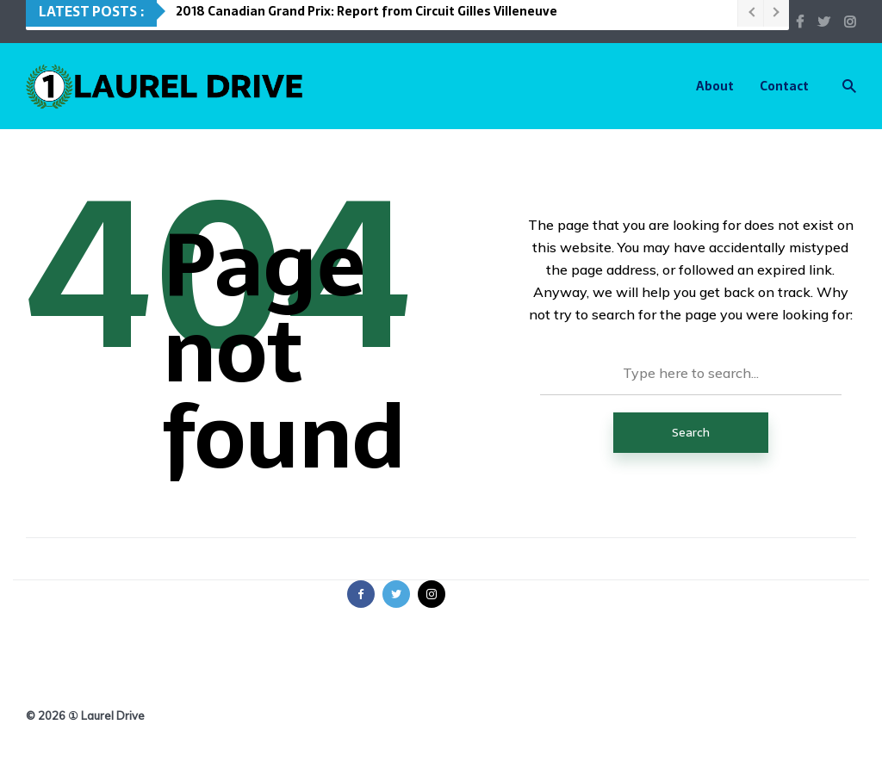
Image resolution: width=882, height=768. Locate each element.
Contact (784, 86)
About (715, 86)
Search (691, 432)
